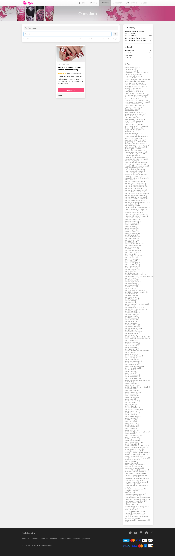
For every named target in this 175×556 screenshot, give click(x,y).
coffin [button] (135, 98)
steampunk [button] (144, 497)
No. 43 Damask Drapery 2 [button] (133, 366)
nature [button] (144, 216)
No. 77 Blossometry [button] (132, 413)
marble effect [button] (129, 171)
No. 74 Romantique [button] (131, 408)
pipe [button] (126, 458)
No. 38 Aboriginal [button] (131, 359)
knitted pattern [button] (141, 159)
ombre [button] (142, 447)
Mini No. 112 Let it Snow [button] (133, 188)
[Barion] (138, 540)
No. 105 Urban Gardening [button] (133, 244)
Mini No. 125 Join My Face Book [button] (135, 199)
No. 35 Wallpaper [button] (131, 354)
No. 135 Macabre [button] (130, 295)
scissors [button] (128, 475)
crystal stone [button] (129, 105)
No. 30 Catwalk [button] (130, 347)
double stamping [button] (131, 114)
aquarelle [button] (128, 76)
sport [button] (127, 487)
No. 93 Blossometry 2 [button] (132, 435)
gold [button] (126, 149)
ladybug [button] (134, 161)
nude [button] (146, 446)
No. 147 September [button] (131, 314)
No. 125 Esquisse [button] (130, 278)
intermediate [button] (129, 55)
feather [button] (138, 124)
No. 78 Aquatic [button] (130, 415)
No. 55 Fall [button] (128, 382)
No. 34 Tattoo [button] (129, 352)
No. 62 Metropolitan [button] (131, 390)
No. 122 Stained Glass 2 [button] (133, 273)
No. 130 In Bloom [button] (130, 287)
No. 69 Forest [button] (129, 399)
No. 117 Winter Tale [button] (131, 264)
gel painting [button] (129, 142)
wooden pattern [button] (142, 520)
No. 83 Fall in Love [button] (131, 423)
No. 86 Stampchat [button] (131, 427)
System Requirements (81, 539)
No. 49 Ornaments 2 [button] (132, 377)
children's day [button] (142, 95)
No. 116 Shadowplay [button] (132, 263)
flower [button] (127, 128)
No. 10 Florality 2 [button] (130, 235)
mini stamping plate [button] (131, 206)
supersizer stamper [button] (131, 503)
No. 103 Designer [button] (131, 240)
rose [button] (135, 470)
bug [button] (133, 86)
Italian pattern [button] (129, 157)
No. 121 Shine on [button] (130, 271)
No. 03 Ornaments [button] (131, 223)
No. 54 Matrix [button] (143, 380)
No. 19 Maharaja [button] (130, 335)
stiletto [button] (136, 499)
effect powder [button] (130, 119)
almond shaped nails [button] (132, 73)
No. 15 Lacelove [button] (130, 320)
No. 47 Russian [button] (130, 373)
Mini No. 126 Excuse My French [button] (135, 200)
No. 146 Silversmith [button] (131, 313)
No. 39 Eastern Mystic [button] (132, 361)
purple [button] (136, 459)
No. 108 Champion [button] (131, 249)
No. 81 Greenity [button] (130, 420)
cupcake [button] (128, 107)
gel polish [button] (140, 142)
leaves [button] (143, 162)
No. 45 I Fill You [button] (130, 370)
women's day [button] (129, 520)
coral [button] (126, 104)
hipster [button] (127, 154)
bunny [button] (127, 88)
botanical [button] (142, 85)
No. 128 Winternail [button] (131, 283)
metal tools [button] (138, 176)
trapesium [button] (139, 508)
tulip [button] (141, 511)
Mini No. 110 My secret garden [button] (135, 185)
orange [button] (139, 449)
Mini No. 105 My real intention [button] (135, 183)
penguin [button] (128, 454)
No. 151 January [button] (130, 323)
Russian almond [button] (138, 472)
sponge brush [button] (141, 485)
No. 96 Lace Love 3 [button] (131, 440)
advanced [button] (128, 57)
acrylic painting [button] (130, 69)
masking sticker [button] (130, 174)
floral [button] (142, 126)
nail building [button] (140, 214)
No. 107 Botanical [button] (131, 247)
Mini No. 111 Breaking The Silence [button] (136, 187)
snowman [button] (143, 482)
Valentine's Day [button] (138, 513)
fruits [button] (127, 138)
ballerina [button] (140, 81)
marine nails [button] (129, 173)
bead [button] (127, 83)
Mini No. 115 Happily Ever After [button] (135, 190)
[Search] (67, 34)
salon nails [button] (128, 473)
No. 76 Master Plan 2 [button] (132, 411)
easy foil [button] (136, 117)
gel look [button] (141, 140)
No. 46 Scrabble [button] (130, 371)
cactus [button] (137, 90)
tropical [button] (134, 510)
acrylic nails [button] (134, 67)
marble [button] (139, 169)
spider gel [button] (128, 485)
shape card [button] (129, 477)
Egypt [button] (141, 119)
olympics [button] (134, 447)
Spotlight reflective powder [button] (134, 489)
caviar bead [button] (129, 95)
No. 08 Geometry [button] (131, 231)
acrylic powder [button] (130, 71)
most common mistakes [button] (133, 211)
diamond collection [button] (131, 109)
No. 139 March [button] (130, 302)
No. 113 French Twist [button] (132, 257)
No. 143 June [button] (129, 309)
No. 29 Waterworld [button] (131, 345)
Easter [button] (127, 117)
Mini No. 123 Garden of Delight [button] (135, 195)
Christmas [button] (128, 97)
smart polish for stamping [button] (133, 480)
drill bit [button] (127, 116)
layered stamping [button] (131, 162)
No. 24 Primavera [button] (143, 339)
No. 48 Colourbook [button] (131, 375)
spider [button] (135, 484)
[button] (153, 3)
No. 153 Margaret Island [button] (133, 326)
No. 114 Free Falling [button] (131, 259)
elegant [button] (138, 121)
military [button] (144, 178)
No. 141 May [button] (129, 306)
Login (144, 3)
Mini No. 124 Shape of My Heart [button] (135, 197)
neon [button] (127, 218)
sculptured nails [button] (138, 475)
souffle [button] (127, 484)
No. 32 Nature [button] (129, 351)
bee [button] (134, 83)
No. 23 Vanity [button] (129, 339)
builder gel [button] (142, 86)
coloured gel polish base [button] (133, 102)
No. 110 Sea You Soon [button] (132, 252)
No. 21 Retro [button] (143, 337)
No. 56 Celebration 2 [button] (132, 383)
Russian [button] (127, 472)
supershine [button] (140, 501)
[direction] (112, 39)
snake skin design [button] (131, 482)
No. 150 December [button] (131, 321)
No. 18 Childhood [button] (131, 333)
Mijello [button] (135, 178)
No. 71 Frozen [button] (129, 402)
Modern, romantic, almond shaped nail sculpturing (69, 68)
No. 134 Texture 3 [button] (131, 294)
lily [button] (126, 164)
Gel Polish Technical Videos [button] (134, 31)
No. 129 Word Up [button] (130, 285)
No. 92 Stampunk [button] (131, 434)
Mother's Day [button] (129, 212)
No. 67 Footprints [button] (131, 396)
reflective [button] (128, 466)
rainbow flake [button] (129, 461)
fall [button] (137, 123)
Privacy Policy (65, 539)
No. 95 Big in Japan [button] (131, 439)
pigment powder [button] (130, 456)
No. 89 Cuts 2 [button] (129, 432)
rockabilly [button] (138, 468)
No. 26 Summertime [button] (131, 342)
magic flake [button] (140, 164)
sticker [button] (127, 499)
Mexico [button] (127, 178)
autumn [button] (144, 79)
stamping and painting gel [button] (134, 494)
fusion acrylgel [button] (130, 140)
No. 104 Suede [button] (130, 242)
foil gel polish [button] (138, 130)
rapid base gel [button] (130, 465)
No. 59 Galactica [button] (130, 387)
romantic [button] (128, 470)
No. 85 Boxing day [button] (131, 425)
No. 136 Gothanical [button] (131, 297)
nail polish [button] (128, 216)
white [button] (144, 516)
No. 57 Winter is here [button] (132, 385)
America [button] (145, 73)
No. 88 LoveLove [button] (131, 430)
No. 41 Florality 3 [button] (130, 364)
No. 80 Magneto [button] (130, 418)
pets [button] (145, 454)
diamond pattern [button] (130, 111)
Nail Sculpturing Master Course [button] (135, 38)
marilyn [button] (140, 171)
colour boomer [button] (144, 100)
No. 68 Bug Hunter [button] (131, 397)
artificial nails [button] (129, 78)
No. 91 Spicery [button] (143, 432)
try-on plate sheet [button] (131, 511)
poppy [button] (145, 458)
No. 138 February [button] (130, 301)
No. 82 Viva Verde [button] (131, 421)
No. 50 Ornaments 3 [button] (132, 378)
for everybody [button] (130, 50)
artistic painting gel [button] (131, 79)
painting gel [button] (137, 453)
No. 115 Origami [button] (130, 261)
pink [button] (141, 456)
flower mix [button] (137, 128)
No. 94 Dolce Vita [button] (131, 437)
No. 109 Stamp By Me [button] (132, 250)
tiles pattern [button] (129, 508)
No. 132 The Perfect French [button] (134, 290)
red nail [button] (140, 465)
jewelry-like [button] (141, 157)
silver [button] (145, 478)
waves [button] (127, 516)
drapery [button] (142, 114)
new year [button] (134, 218)
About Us (25, 539)
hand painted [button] (129, 152)
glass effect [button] (140, 143)
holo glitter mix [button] (137, 154)
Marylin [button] (138, 173)
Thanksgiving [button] (143, 506)
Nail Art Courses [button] (130, 33)
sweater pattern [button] (130, 504)
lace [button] (126, 161)
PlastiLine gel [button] (136, 458)
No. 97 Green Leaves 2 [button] (133, 442)
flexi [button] (135, 126)
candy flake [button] (129, 92)
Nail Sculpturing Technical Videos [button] (136, 40)
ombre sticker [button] (130, 449)
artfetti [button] (138, 76)
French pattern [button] (130, 136)
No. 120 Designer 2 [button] (131, 269)
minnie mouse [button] (130, 207)
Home (81, 3)
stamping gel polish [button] (131, 496)
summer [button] (145, 499)
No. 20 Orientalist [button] (131, 337)
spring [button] (127, 491)
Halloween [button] (138, 150)
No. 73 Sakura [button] (130, 406)
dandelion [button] (137, 107)
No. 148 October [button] (130, 316)
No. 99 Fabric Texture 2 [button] (133, 446)
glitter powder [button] (130, 147)
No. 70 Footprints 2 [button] (131, 401)
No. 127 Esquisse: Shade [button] (133, 282)
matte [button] (141, 174)
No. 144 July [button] (140, 309)
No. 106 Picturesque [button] (132, 245)
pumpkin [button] (128, 459)
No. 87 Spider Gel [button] (131, 428)
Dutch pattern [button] (137, 116)
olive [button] (126, 447)
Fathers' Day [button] (129, 124)
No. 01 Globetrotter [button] (131, 219)
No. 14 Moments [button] (130, 304)
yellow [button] (127, 522)
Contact (34, 539)
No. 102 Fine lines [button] (131, 238)
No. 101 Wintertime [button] (131, 237)
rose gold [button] (144, 470)
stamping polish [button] (130, 497)
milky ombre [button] (129, 180)
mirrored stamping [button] (131, 209)
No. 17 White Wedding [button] (132, 332)
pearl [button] (146, 453)
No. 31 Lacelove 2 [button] (131, 349)
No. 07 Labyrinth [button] (130, 230)
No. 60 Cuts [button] (143, 387)
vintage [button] (127, 515)
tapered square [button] (130, 506)
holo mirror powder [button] (131, 155)
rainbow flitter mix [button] (131, 463)
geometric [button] (128, 143)
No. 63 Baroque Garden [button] (133, 392)
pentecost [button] (137, 454)
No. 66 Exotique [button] (130, 394)
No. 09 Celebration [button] (131, 233)
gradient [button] (128, 150)
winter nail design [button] (131, 518)
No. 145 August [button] (130, 311)
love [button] (131, 164)
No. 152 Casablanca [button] (131, 325)
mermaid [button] (128, 176)
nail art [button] (139, 212)
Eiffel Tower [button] (129, 121)
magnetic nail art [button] (141, 166)
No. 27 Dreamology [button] (131, 344)
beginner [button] (128, 53)
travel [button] (127, 510)
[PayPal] (138, 546)
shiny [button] (138, 478)
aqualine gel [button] (137, 74)
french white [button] (142, 136)
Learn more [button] (71, 90)
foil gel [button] (127, 130)
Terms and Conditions (48, 539)
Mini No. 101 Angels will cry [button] (134, 181)
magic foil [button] (128, 166)
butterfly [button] (128, 90)
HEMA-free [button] (142, 152)
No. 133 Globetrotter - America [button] (135, 292)
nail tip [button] (137, 216)
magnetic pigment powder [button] (134, 168)
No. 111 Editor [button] (129, 254)
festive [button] (127, 126)
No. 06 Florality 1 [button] (130, 228)
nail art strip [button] (129, 214)
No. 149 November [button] (131, 318)
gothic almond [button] (136, 149)
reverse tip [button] (128, 468)
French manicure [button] (130, 135)
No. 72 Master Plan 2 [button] (132, 404)
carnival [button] (138, 92)
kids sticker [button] (129, 159)
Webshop (93, 3)
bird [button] (139, 83)
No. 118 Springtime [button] (131, 266)
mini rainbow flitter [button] (131, 204)
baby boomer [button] (129, 81)
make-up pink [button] (130, 169)
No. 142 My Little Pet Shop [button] (134, 307)
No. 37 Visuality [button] (130, 358)
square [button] (135, 491)
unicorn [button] (127, 513)
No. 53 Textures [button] (130, 380)
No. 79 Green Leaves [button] (132, 416)
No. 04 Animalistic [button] (131, 225)
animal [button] (127, 74)
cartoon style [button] (129, 93)
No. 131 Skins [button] (129, 288)
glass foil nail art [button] (130, 145)
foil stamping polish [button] (131, 133)
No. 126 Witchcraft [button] (131, 280)
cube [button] (140, 105)
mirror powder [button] (142, 207)
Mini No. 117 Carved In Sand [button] (134, 192)
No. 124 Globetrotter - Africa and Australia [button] (139, 276)
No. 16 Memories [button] (130, 330)
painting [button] (128, 453)
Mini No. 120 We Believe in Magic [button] (136, 193)
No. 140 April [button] (143, 304)
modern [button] (143, 209)
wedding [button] (135, 516)
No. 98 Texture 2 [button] (130, 444)
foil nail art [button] (128, 131)
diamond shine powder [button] (133, 112)
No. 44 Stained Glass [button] (132, 368)
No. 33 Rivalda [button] (142, 351)
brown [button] (127, 86)
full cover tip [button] (135, 138)
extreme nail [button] (129, 123)
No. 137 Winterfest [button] (131, 299)
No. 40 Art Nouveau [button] (131, 363)
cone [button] (146, 102)
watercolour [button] (138, 515)
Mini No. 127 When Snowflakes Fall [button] (136, 202)
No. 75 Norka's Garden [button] (132, 409)
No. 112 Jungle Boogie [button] (132, 256)
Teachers (117, 3)
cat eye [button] (139, 93)
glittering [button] (141, 147)
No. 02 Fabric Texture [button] (132, 221)
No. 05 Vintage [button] (130, 226)
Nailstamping (29, 533)
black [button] (127, 85)
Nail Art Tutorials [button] (130, 36)
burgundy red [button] (136, 88)
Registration (131, 3)
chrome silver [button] (140, 97)
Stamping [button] (128, 492)
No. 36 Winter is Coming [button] (133, 356)
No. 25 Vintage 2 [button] (130, 340)
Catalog (105, 3)
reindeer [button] (138, 466)
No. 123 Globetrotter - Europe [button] (135, 275)
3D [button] (126, 67)
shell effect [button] (129, 478)
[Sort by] (92, 39)
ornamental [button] (137, 451)
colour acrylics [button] (130, 100)
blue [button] (133, 85)
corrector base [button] (136, 104)
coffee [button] (127, 98)
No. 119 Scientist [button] (130, 268)
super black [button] (129, 501)
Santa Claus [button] (140, 473)
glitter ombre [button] (143, 145)
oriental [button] (127, 451)
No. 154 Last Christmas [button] (132, 328)
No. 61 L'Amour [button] (130, 389)
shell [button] (137, 477)
